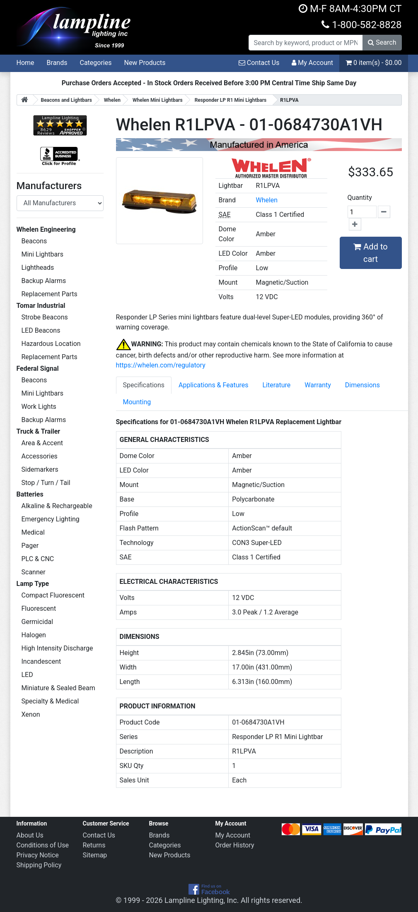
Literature (276, 385)
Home (25, 63)
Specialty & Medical (50, 701)
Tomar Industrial (41, 306)
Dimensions (362, 385)
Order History (234, 845)
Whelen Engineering (46, 229)
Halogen (34, 635)
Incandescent (41, 661)
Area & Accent (42, 443)
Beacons (34, 241)
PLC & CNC (38, 559)
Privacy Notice (38, 855)
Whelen (267, 200)
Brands (57, 63)
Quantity (360, 198)
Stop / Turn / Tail (46, 483)
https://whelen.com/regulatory (160, 365)
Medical (33, 532)
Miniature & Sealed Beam (58, 688)
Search (382, 42)
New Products (144, 63)
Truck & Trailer (38, 431)
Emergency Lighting (51, 519)
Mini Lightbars (42, 254)
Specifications (144, 385)
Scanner (34, 572)
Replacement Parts (49, 294)
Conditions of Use (43, 845)
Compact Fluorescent (53, 595)
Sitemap (95, 855)
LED (27, 675)
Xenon (31, 714)
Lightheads (38, 267)
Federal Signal (38, 368)
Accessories (40, 456)
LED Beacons (41, 330)
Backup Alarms (44, 281)
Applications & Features (213, 385)
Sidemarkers (40, 469)
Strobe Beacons (45, 317)
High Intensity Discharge (57, 648)
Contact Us (259, 63)
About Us (30, 835)
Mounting (137, 402)
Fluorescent (39, 608)
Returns (94, 845)
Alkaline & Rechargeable (57, 506)
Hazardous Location (51, 344)
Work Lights (39, 406)
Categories (95, 63)
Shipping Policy (39, 865)
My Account (312, 63)
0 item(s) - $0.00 (373, 63)
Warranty (317, 385)
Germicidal (37, 622)
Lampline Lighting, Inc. (201, 900)
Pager (30, 546)
